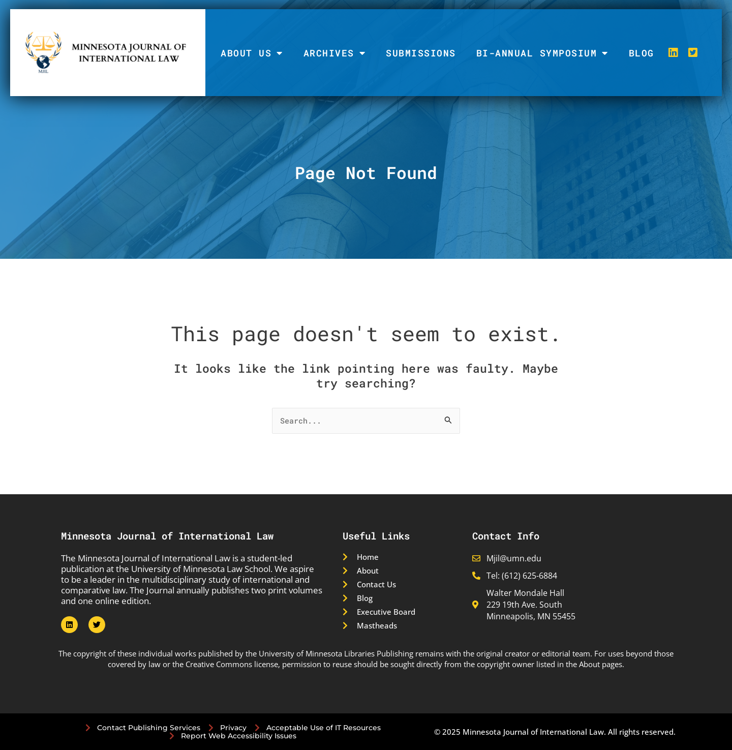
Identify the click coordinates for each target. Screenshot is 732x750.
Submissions (421, 53)
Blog (641, 53)
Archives (334, 53)
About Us (252, 53)
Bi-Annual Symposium (542, 53)
